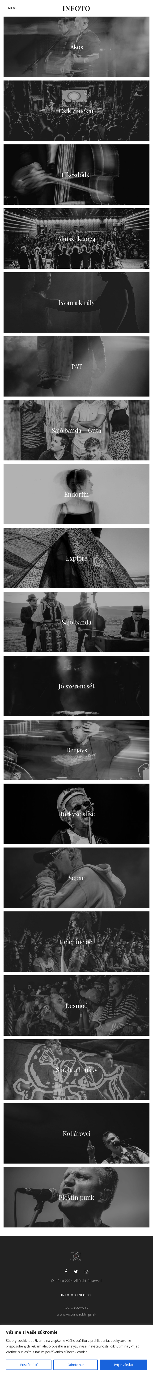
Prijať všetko (123, 1364)
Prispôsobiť (28, 1364)
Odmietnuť (76, 1364)
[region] (76, 1349)
